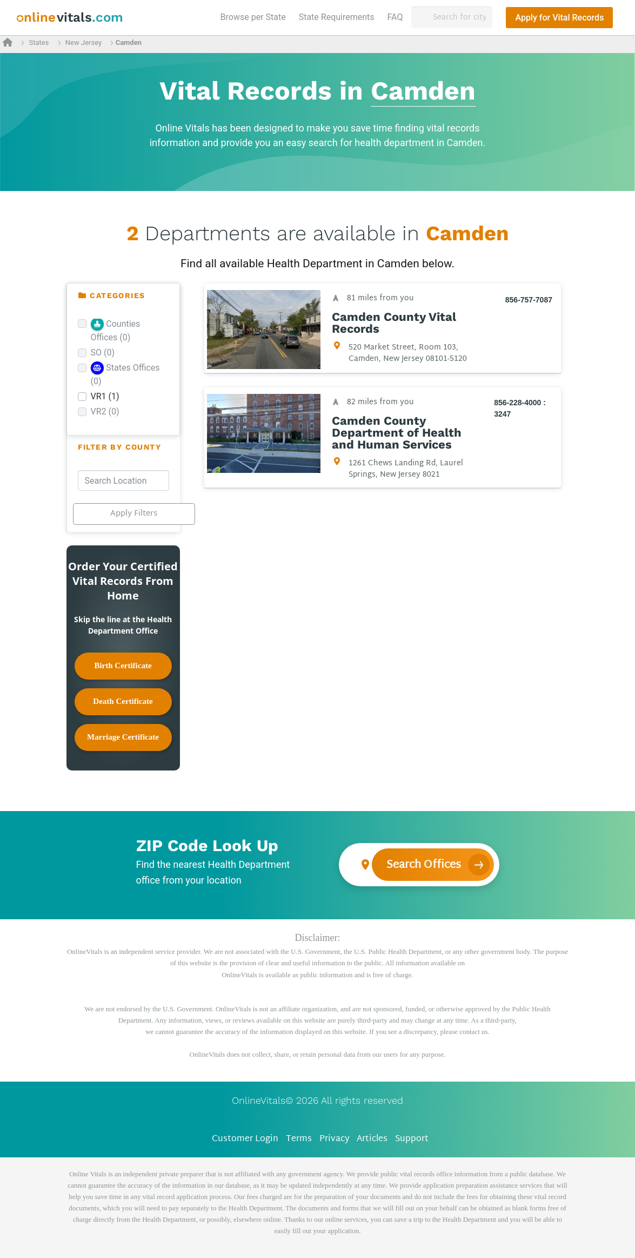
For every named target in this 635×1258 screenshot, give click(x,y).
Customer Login (245, 1139)
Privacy (334, 1139)
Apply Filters (133, 513)
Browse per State (255, 16)
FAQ (395, 17)
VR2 (105, 411)
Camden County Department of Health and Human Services (397, 433)
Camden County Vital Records (394, 323)
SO (103, 352)
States (39, 42)
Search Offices (423, 865)
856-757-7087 (528, 299)
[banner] (70, 17)
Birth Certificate (122, 665)
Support (412, 1139)
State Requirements (337, 17)
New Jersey (83, 42)
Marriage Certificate (123, 737)
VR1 (105, 396)
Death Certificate (122, 701)
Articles (372, 1139)
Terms (299, 1139)
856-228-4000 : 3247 (520, 408)
